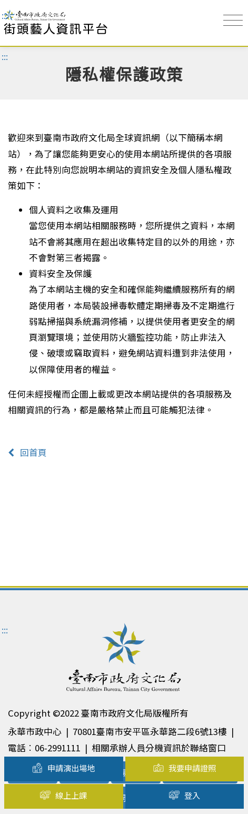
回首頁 (27, 452)
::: (5, 15)
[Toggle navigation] (233, 20)
